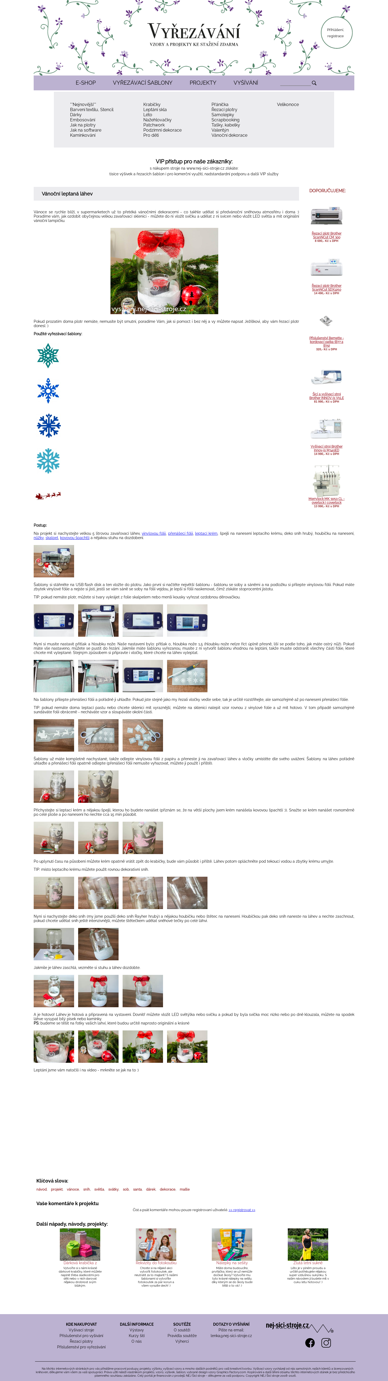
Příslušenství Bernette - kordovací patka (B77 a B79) (326, 342)
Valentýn (220, 130)
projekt (57, 1189)
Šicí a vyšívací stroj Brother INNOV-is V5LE (326, 396)
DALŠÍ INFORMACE (137, 1324)
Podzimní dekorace (162, 130)
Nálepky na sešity (232, 1263)
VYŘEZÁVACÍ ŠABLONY (142, 83)
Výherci (182, 1341)
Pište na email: (231, 1330)
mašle (185, 1189)
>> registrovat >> (242, 1210)
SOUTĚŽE (182, 1324)
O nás (136, 1341)
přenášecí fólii (180, 533)
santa (137, 1189)
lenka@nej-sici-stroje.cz (231, 1336)
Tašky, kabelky (226, 125)
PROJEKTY (203, 83)
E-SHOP (86, 83)
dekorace (167, 1189)
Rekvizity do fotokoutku (156, 1263)
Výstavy (137, 1330)
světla (99, 1189)
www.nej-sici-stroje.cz (205, 168)
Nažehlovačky (157, 119)
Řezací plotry (224, 109)
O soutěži (182, 1330)
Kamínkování (82, 135)
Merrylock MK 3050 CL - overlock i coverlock (327, 501)
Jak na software (85, 130)
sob (126, 1189)
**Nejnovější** (83, 104)
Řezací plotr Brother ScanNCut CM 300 (326, 235)
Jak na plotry (83, 125)
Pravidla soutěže (182, 1336)
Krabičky (152, 104)
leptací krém (206, 533)
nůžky (39, 538)
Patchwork (154, 125)
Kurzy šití (137, 1336)
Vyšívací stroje (81, 1330)
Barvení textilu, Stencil (91, 109)
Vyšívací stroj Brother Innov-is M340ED (326, 448)
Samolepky (223, 114)
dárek (150, 1189)
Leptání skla (155, 109)
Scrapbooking (226, 119)
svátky (113, 1189)
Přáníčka (220, 104)
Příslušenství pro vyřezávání (81, 1347)
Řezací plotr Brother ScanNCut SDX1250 (326, 288)
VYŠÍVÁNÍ (246, 83)
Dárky (76, 114)
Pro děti (151, 135)
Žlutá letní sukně (308, 1263)
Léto (147, 114)
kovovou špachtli (74, 538)
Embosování (82, 119)
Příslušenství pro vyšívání (81, 1336)
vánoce (73, 1189)
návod (41, 1189)
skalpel (52, 538)
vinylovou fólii (154, 533)
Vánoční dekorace (229, 135)
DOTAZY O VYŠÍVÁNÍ (231, 1324)
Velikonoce (288, 104)
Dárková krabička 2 (80, 1263)
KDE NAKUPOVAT (81, 1324)
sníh (86, 1189)
